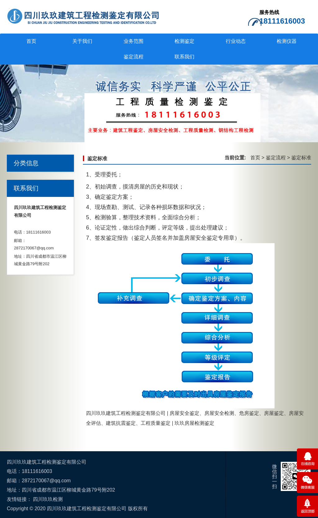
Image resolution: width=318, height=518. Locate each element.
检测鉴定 (184, 41)
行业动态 (236, 41)
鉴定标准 (97, 158)
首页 (31, 41)
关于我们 (82, 41)
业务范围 (133, 41)
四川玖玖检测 (48, 499)
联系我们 (184, 56)
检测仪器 (287, 41)
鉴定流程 (133, 56)
